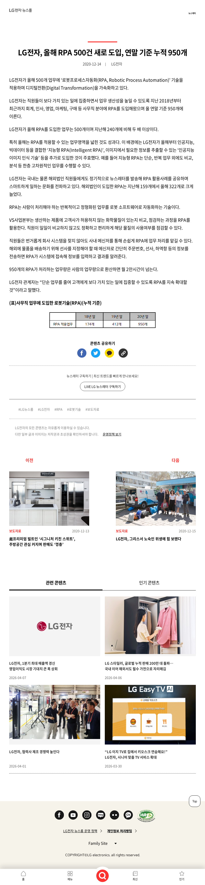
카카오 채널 (128, 815)
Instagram (86, 815)
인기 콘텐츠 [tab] (149, 582)
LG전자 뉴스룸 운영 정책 (80, 831)
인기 (181, 879)
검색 (102, 876)
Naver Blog (100, 815)
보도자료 (93, 409)
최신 (135, 879)
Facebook (59, 815)
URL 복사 (123, 353)
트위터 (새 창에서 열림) (95, 353)
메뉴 (70, 879)
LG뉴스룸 (26, 409)
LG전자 (45, 409)
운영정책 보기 (112, 434)
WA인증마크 (146, 815)
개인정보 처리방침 (119, 831)
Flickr (114, 815)
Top (194, 801)
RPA (59, 409)
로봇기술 (75, 409)
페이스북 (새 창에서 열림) (81, 353)
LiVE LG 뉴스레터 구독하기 (102, 386)
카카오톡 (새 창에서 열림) (109, 353)
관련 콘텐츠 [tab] (63, 582)
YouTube (73, 815)
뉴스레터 (192, 13)
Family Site (102, 843)
